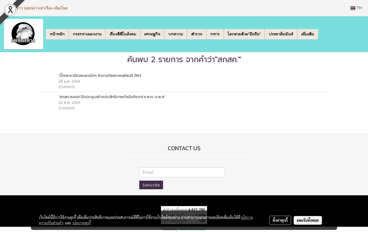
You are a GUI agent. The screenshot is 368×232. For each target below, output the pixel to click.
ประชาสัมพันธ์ (281, 34)
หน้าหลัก (57, 34)
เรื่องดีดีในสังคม (123, 34)
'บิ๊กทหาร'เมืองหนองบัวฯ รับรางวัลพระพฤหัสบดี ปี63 (100, 75)
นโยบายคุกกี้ (82, 222)
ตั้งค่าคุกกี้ (280, 220)
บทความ (175, 34)
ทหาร (215, 34)
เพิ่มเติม (307, 34)
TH (356, 8)
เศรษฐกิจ (152, 34)
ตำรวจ (196, 34)
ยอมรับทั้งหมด (308, 220)
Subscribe (151, 184)
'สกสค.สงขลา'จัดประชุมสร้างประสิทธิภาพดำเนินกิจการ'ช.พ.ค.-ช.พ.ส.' (112, 97)
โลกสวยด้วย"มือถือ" (244, 34)
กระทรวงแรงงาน (87, 34)
